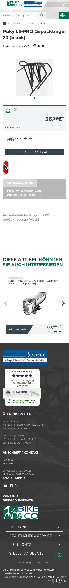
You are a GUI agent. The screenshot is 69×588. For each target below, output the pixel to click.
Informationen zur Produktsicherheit (24, 193)
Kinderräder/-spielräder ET (24, 23)
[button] (34, 98)
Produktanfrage (35, 151)
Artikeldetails (20, 183)
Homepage (25, 562)
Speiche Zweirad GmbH (39, 576)
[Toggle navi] (3, 3)
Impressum (43, 562)
